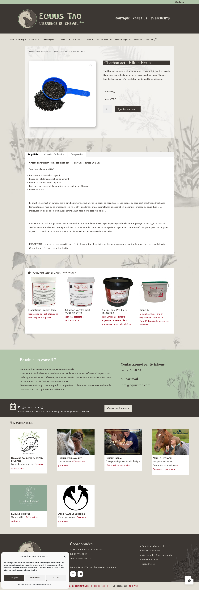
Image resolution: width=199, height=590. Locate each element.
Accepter (14, 578)
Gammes (64, 39)
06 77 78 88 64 (131, 370)
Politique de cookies (25, 584)
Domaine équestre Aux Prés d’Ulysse (27, 459)
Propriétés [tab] (33, 154)
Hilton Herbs (52, 51)
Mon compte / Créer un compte (157, 555)
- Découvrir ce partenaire (118, 465)
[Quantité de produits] (107, 109)
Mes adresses (148, 564)
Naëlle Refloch (162, 458)
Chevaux (33, 39)
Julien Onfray (114, 458)
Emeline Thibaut (20, 513)
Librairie (149, 39)
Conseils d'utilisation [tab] (54, 154)
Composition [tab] (76, 154)
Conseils (140, 19)
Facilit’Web (133, 585)
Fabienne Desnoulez (70, 458)
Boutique (123, 19)
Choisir (56, 578)
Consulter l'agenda (118, 408)
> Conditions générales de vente (155, 546)
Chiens (76, 39)
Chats (88, 39)
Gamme (40, 51)
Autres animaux (104, 39)
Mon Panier (179, 2)
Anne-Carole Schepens (71, 513)
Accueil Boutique (18, 39)
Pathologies (48, 39)
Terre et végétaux (123, 39)
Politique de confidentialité (42, 584)
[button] (64, 556)
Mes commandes (150, 559)
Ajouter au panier (128, 109)
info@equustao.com (135, 385)
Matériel (138, 39)
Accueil (32, 51)
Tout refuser (35, 578)
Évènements (160, 19)
